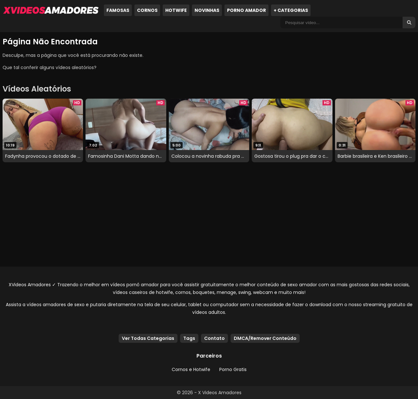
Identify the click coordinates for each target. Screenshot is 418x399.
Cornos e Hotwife (191, 369)
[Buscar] (409, 22)
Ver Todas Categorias (148, 338)
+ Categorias (291, 10)
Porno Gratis (233, 369)
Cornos (147, 10)
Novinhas (207, 10)
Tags (189, 338)
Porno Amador (246, 10)
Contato (214, 338)
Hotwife (176, 10)
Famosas (117, 10)
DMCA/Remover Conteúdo (265, 338)
